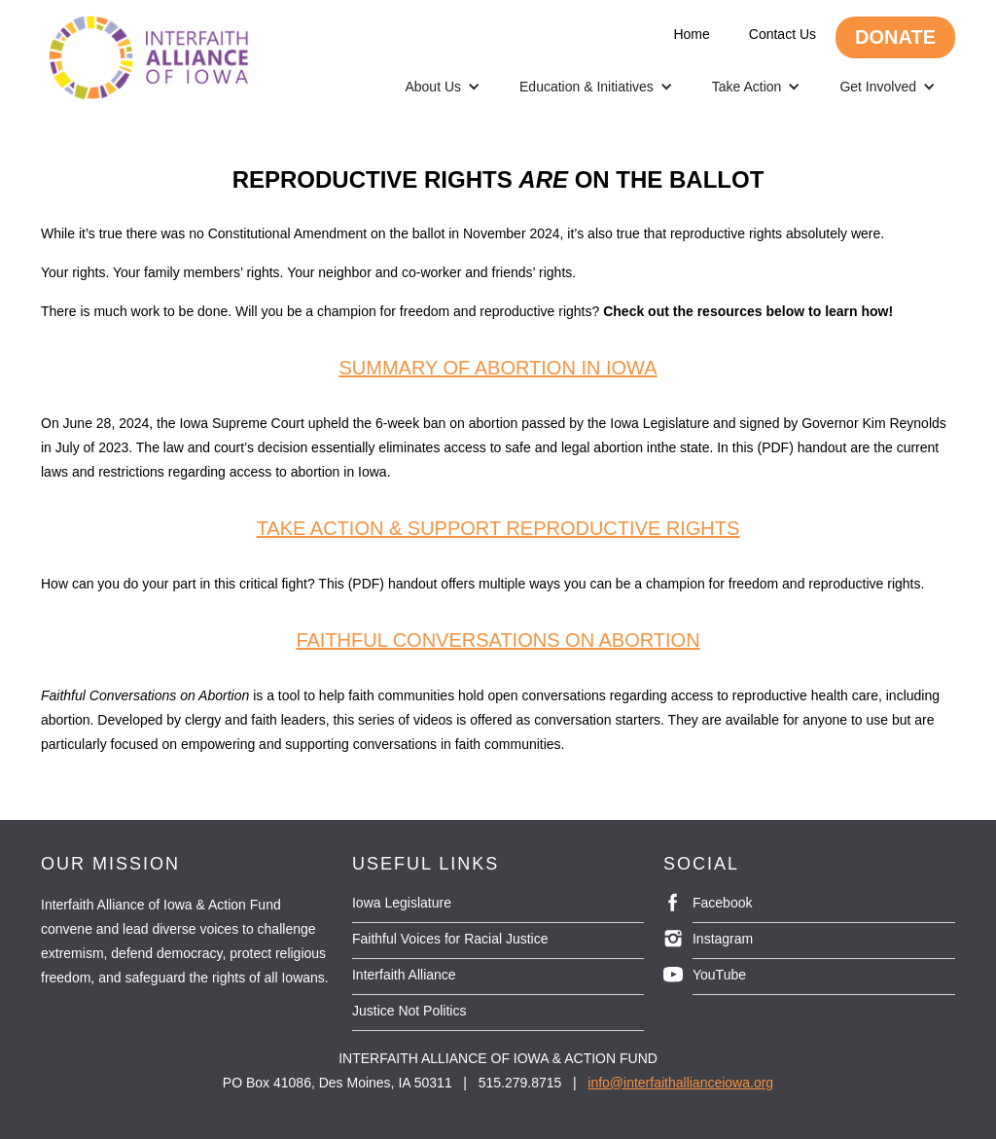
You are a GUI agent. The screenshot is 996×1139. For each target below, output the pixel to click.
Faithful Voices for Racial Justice (450, 938)
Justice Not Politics (409, 1010)
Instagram (723, 938)
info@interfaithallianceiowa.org (680, 1082)
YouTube (719, 974)
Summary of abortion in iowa (497, 367)
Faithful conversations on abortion (497, 640)
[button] (442, 86)
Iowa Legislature (401, 902)
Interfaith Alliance (404, 974)
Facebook (722, 902)
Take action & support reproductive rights (498, 528)
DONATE (895, 37)
